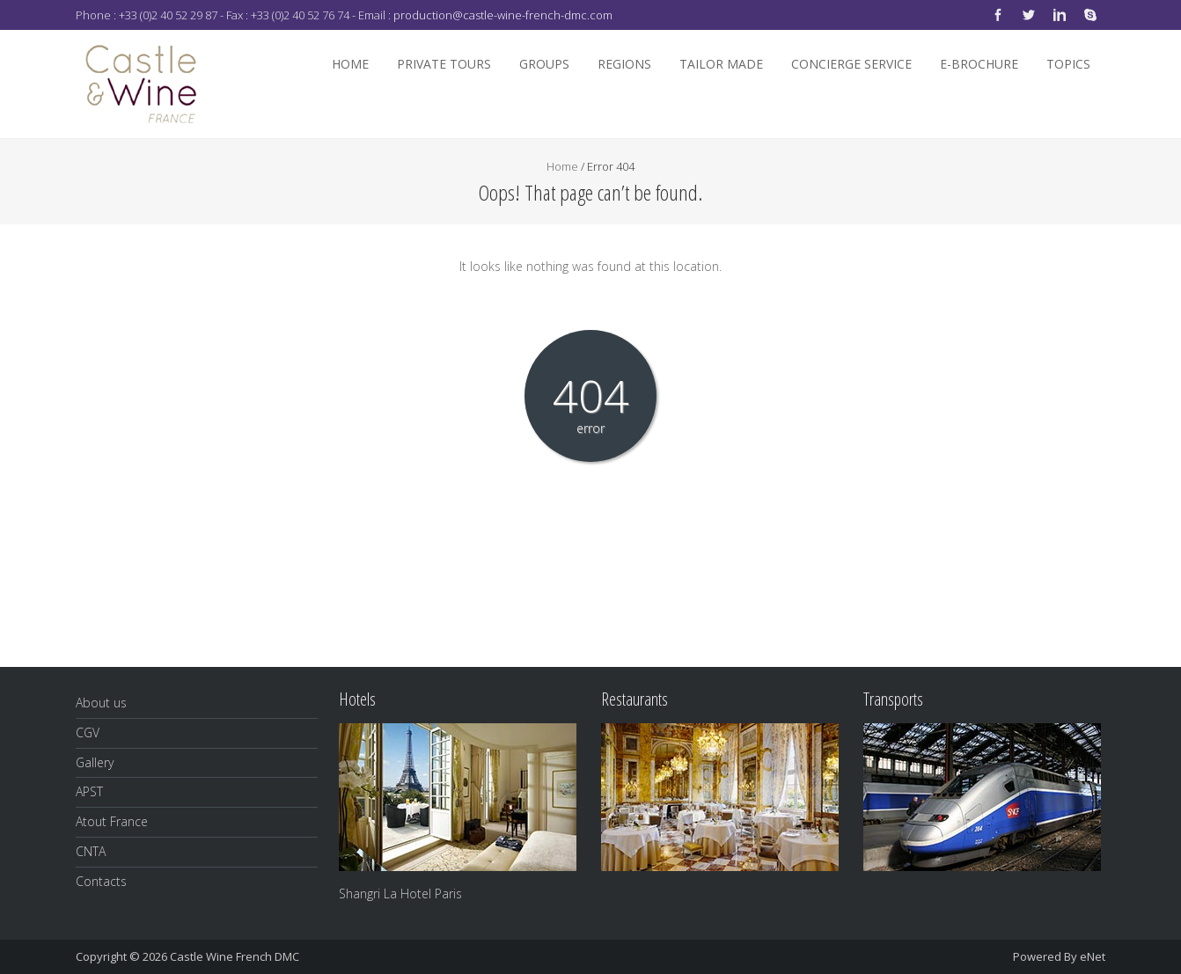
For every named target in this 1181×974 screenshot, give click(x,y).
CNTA (91, 851)
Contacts (101, 881)
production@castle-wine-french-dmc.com (503, 15)
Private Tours (444, 63)
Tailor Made (721, 63)
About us (101, 702)
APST (89, 791)
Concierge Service (851, 63)
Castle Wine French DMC (234, 956)
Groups (544, 63)
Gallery (95, 762)
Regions (624, 63)
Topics (1068, 63)
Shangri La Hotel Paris (400, 893)
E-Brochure (979, 63)
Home (350, 63)
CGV (87, 732)
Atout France (112, 821)
